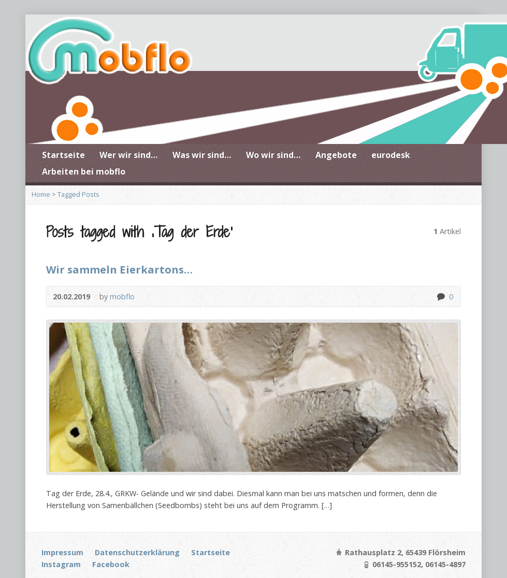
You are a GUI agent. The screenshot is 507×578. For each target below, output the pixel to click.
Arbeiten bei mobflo (83, 171)
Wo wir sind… (273, 155)
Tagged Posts (78, 194)
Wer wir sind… (128, 155)
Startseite (63, 155)
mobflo (122, 296)
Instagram (61, 564)
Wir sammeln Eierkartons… (119, 269)
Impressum (62, 552)
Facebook (110, 564)
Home (41, 194)
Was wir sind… (201, 155)
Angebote (336, 155)
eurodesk (390, 155)
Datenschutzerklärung (137, 552)
